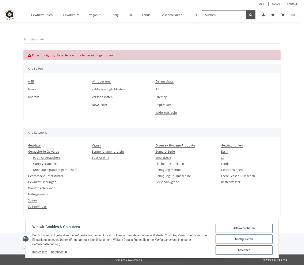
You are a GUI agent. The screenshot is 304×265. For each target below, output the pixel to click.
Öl (222, 158)
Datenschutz (59, 252)
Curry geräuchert (45, 164)
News (276, 4)
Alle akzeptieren (244, 228)
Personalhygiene (167, 182)
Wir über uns (101, 81)
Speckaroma (100, 158)
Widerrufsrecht (166, 113)
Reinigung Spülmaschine (173, 176)
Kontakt (291, 4)
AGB (262, 4)
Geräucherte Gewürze (43, 151)
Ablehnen (244, 250)
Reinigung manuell (169, 170)
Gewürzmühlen (232, 145)
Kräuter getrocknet (41, 188)
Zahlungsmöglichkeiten (108, 89)
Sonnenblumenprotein (108, 151)
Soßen (32, 200)
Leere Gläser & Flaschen (238, 176)
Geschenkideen (232, 170)
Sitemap (161, 97)
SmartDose (163, 158)
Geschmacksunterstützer (45, 176)
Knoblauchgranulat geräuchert (55, 170)
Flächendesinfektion (170, 164)
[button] (263, 15)
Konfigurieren (244, 239)
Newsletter (99, 105)
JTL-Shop (282, 259)
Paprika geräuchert (46, 158)
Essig (224, 151)
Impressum (39, 252)
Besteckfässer (230, 182)
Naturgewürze (38, 194)
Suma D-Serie (165, 151)
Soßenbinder (37, 206)
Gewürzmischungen (42, 182)
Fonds (225, 164)
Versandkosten (102, 97)
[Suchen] (224, 14)
